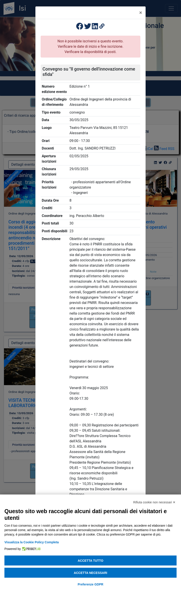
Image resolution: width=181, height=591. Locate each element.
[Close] (141, 12)
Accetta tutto (90, 560)
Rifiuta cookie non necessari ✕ (154, 502)
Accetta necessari (90, 573)
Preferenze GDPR (90, 584)
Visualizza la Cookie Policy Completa (31, 542)
